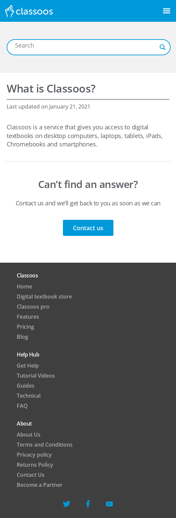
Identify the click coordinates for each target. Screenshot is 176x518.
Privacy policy (34, 454)
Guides (25, 385)
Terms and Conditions (45, 444)
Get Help (28, 365)
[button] (167, 11)
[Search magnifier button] (162, 47)
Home (24, 286)
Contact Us (31, 474)
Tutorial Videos (36, 375)
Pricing (25, 326)
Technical (28, 395)
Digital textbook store (44, 296)
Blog (22, 336)
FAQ (22, 405)
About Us (28, 434)
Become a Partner (40, 485)
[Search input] (85, 45)
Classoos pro (33, 306)
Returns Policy (35, 464)
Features (28, 316)
